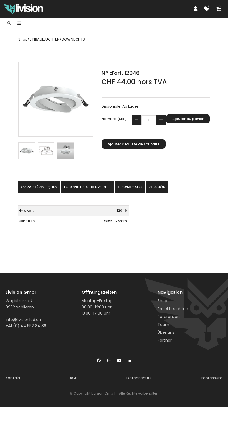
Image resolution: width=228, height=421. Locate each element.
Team (163, 324)
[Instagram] (108, 359)
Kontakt (13, 378)
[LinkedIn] (129, 359)
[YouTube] (119, 359)
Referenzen (169, 316)
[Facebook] (99, 359)
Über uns (166, 332)
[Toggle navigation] (19, 23)
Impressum (211, 378)
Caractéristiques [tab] (39, 187)
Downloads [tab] (130, 187)
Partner (165, 340)
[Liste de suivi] (208, 8)
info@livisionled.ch (23, 319)
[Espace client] (197, 8)
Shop (162, 300)
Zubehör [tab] (157, 187)
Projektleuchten (173, 309)
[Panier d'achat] (220, 8)
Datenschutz (138, 378)
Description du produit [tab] (87, 187)
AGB (73, 378)
